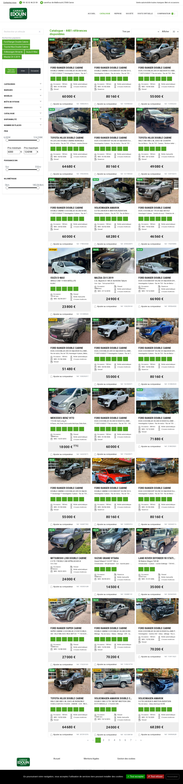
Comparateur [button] (165, 14)
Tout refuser (155, 776)
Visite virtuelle (145, 14)
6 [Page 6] (125, 740)
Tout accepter (136, 776)
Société (129, 14)
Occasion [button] (35, 71)
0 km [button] (23, 71)
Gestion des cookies (126, 759)
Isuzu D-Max (31, 52)
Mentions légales (91, 759)
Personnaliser (172, 777)
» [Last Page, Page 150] (141, 740)
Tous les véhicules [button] (11, 71)
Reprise (118, 14)
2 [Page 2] (103, 740)
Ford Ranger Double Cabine (16, 42)
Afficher (165, 31)
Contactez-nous (9, 2)
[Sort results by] (145, 31)
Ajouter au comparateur (63, 104)
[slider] (7, 140)
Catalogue (105, 14)
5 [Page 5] (120, 740)
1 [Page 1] (98, 740)
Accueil (91, 14)
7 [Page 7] (130, 740)
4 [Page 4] (114, 740)
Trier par (126, 31)
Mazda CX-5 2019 (12, 57)
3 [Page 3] (109, 740)
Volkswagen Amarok (13, 52)
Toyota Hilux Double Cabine (16, 47)
